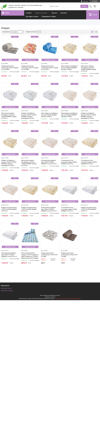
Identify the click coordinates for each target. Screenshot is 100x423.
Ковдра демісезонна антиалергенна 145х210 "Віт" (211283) (69, 254)
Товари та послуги (41, 13)
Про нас (54, 13)
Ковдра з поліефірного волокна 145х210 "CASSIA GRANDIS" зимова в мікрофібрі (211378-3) (8, 163)
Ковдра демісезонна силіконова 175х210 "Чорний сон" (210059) (29, 67)
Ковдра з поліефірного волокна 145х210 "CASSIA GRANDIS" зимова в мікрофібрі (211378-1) (28, 115)
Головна (28, 13)
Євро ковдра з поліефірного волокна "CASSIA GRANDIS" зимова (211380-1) (49, 114)
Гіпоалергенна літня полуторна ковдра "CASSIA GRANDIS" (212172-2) (69, 162)
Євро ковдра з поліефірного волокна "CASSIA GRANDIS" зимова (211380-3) (69, 67)
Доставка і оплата (32, 16)
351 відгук (85, 1)
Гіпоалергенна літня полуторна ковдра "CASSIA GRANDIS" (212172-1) (69, 209)
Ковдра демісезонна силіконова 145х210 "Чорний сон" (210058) (9, 67)
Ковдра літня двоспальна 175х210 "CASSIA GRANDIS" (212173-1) (88, 209)
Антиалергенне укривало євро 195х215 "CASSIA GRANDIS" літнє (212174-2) (49, 162)
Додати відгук (95, 6)
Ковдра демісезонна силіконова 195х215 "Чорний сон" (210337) (49, 67)
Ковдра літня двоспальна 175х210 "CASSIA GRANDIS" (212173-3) (29, 209)
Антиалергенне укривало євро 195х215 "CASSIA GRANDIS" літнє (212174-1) (9, 254)
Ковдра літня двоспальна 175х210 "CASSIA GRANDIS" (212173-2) (9, 209)
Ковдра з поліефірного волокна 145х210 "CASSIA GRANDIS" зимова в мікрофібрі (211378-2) (88, 115)
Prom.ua (58, 295)
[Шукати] (84, 6)
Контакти (64, 13)
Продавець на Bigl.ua (50, 297)
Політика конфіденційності (74, 298)
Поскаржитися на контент (61, 298)
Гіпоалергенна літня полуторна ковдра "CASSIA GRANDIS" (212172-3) (89, 162)
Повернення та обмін (49, 16)
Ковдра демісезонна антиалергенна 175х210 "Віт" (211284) (49, 254)
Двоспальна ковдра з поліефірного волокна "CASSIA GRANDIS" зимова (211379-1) (8, 115)
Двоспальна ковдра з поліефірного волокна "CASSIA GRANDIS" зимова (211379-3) (88, 68)
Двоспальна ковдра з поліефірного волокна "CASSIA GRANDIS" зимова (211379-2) (28, 163)
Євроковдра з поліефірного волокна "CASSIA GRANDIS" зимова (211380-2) (69, 114)
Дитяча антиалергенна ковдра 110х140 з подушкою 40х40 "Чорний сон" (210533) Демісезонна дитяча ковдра (29, 255)
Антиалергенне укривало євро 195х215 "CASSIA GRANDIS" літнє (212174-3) (49, 209)
